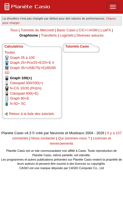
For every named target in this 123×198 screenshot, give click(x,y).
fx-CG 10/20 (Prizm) (26, 88)
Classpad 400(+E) (24, 93)
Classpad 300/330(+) (26, 83)
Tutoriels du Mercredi (37, 30)
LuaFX (106, 30)
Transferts (49, 35)
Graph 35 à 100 (22, 58)
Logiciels (67, 35)
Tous (14, 30)
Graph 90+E (19, 98)
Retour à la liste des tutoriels (31, 114)
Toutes (10, 52)
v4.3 (27, 133)
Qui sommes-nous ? (74, 138)
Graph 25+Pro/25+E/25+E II (32, 63)
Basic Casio (66, 30)
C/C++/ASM (88, 30)
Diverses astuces (90, 35)
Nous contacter (43, 138)
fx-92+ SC (18, 103)
